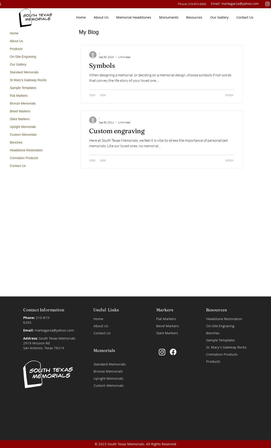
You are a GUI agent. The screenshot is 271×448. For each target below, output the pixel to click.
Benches (16, 142)
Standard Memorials (24, 72)
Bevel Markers (20, 111)
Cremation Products (24, 158)
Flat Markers (19, 95)
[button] (134, 17)
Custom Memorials (23, 134)
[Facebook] (173, 352)
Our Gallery (18, 64)
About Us (16, 41)
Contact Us (18, 166)
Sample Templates (23, 88)
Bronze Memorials (23, 103)
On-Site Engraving (23, 56)
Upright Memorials (23, 127)
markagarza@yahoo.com (240, 3)
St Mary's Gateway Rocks (28, 80)
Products (16, 49)
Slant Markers (20, 119)
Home (14, 33)
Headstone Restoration (26, 150)
